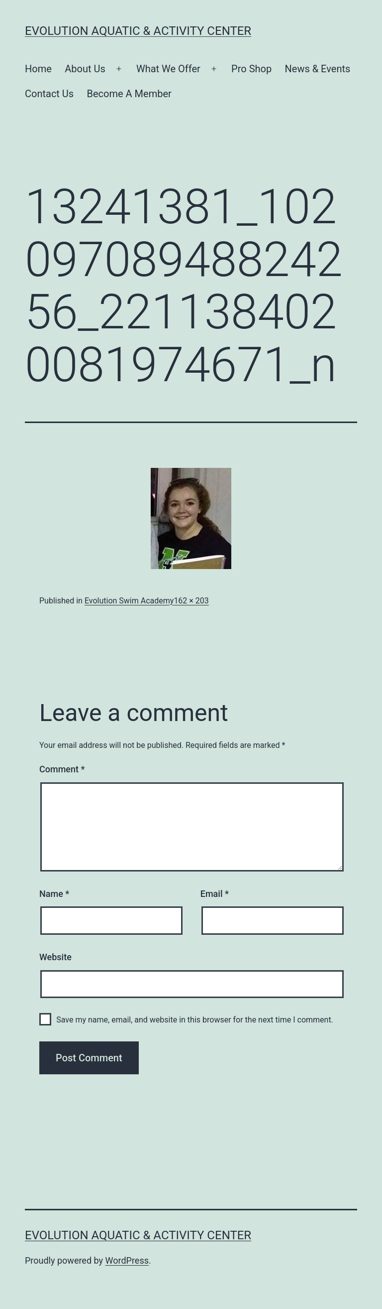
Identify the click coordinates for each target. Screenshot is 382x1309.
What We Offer (168, 69)
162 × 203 (191, 600)
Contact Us (49, 94)
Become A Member (129, 94)
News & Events (318, 69)
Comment (62, 769)
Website (55, 957)
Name (54, 893)
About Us (85, 69)
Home (38, 69)
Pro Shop (251, 69)
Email (214, 893)
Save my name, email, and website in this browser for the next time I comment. (194, 1019)
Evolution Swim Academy (129, 600)
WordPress (127, 1260)
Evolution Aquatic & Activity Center (138, 31)
